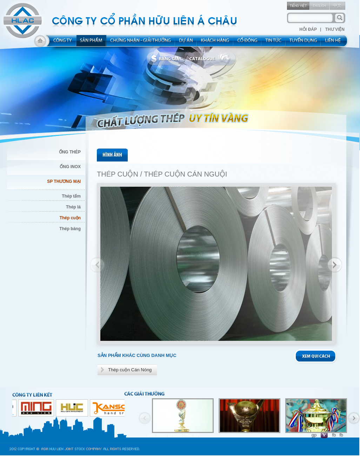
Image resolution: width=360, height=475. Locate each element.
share (248, 43)
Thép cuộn (70, 217)
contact (335, 43)
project (186, 43)
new (274, 43)
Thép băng (70, 228)
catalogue (211, 59)
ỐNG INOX (70, 166)
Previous (98, 265)
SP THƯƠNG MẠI (64, 181)
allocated (140, 43)
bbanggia (167, 59)
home (40, 43)
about (60, 43)
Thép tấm (71, 196)
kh (215, 43)
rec (303, 43)
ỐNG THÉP (70, 152)
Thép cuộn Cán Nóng (130, 369)
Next (334, 265)
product (91, 43)
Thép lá (73, 207)
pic (113, 155)
